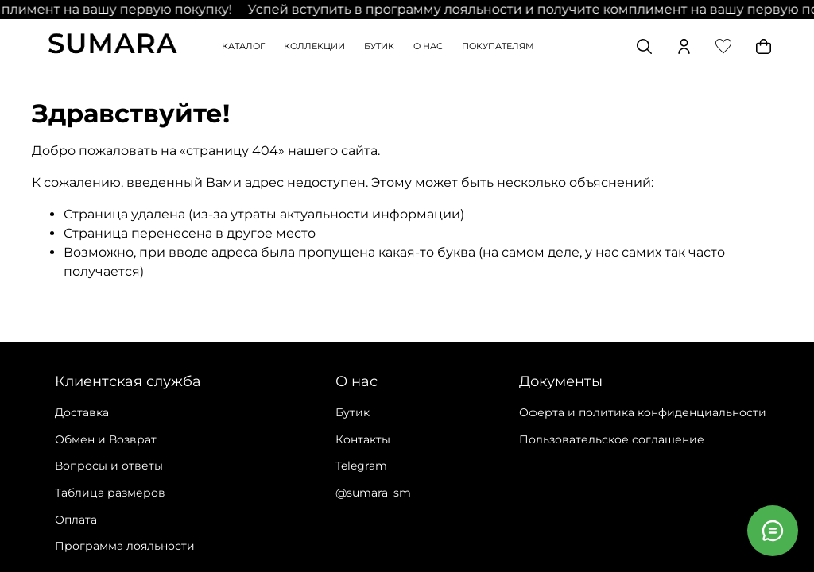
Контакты (362, 439)
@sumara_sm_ (376, 492)
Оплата (76, 519)
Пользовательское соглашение (611, 439)
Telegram (361, 465)
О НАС (428, 46)
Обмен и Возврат (106, 439)
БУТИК (379, 46)
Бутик (352, 412)
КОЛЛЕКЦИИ (314, 46)
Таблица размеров (110, 492)
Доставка (82, 412)
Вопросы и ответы (109, 465)
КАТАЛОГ (243, 46)
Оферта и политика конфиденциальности (642, 412)
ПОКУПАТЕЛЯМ (498, 46)
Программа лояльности (125, 546)
